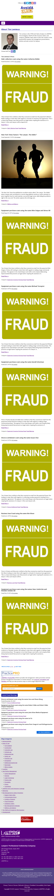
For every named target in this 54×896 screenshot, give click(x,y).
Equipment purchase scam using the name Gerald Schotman (22, 362)
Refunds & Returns (24, 885)
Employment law (9, 754)
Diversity (7, 776)
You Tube (32, 3)
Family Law (8, 756)
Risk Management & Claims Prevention (12, 793)
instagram (35, 3)
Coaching (4, 769)
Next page (18, 666)
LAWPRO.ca (4, 861)
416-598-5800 (8, 857)
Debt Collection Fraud (12, 128)
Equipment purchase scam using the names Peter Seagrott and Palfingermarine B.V (26, 725)
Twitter (27, 3)
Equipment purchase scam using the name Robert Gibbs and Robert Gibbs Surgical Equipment (24, 705)
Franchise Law (8, 758)
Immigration (8, 760)
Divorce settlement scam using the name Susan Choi (20, 438)
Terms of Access (13, 885)
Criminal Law (8, 752)
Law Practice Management (9, 771)
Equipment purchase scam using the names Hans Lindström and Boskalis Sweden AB (24, 590)
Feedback (33, 885)
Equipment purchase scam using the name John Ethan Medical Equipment (24, 712)
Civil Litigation (8, 745)
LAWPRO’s (4, 678)
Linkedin (30, 3)
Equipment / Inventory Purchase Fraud (16, 280)
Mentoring (5, 790)
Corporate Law (8, 750)
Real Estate (8, 765)
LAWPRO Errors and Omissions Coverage (13, 788)
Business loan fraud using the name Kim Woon (17, 513)
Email (12, 51)
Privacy (6, 784)
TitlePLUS (48, 839)
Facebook (25, 3)
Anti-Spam (47, 885)
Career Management (10, 773)
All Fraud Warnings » (45, 732)
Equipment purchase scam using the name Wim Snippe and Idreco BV (25, 210)
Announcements (6, 741)
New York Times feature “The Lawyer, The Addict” (19, 135)
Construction (8, 748)
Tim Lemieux (17, 61)
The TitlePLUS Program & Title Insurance (13, 810)
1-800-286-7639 (18, 858)
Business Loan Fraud (12, 583)
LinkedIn (14, 51)
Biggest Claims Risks (10, 795)
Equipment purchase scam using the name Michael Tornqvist (22, 286)
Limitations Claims (9, 803)
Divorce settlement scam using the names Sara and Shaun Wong (22, 699)
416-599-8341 (8, 858)
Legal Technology (9, 778)
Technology (8, 786)
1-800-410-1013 (18, 857)
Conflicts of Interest (10, 799)
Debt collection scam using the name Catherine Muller (20, 59)
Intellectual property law (11, 763)
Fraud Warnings (22, 128)
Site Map (27, 887)
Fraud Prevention (9, 801)
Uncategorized (6, 812)
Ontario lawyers (28, 839)
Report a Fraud (27, 17)
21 (14, 666)
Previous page (6, 666)
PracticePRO (11, 678)
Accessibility (40, 885)
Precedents (8, 782)
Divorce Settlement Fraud (13, 507)
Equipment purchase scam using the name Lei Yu (16, 718)
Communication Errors (10, 797)
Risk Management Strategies (12, 805)
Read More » (5, 125)
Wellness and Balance (12, 204)
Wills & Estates (8, 767)
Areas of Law (5, 743)
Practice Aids (8, 780)
